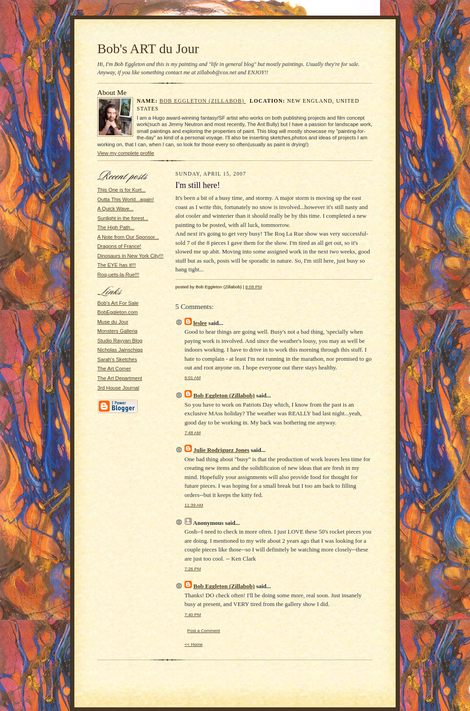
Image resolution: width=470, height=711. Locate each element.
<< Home (194, 644)
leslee (200, 323)
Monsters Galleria (117, 331)
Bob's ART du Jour (148, 48)
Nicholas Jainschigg (120, 350)
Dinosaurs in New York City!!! (130, 256)
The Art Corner (114, 368)
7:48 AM (193, 432)
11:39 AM (194, 504)
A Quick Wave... (115, 208)
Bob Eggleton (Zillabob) (203, 101)
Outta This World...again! (125, 199)
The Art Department (119, 378)
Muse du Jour (113, 322)
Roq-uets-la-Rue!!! (118, 274)
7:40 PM (193, 614)
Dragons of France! (119, 246)
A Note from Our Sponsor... (128, 237)
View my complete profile (125, 153)
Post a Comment (203, 630)
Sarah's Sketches (117, 359)
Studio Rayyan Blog (119, 340)
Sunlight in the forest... (122, 218)
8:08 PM (254, 286)
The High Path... (115, 227)
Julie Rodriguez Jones (221, 449)
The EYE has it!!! (116, 265)
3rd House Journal (118, 388)
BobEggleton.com (117, 312)
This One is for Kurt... (121, 190)
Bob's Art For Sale (118, 303)
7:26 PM (193, 568)
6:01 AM (193, 377)
